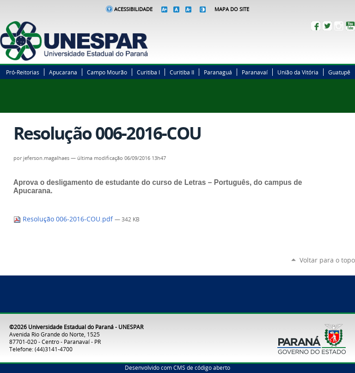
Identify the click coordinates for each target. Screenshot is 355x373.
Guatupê (339, 72)
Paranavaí (255, 72)
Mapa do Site (231, 9)
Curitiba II (182, 72)
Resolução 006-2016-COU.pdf (64, 219)
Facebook (315, 26)
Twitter (327, 26)
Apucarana (63, 72)
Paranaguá (218, 72)
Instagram (338, 26)
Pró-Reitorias (22, 72)
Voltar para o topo (327, 260)
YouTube (350, 26)
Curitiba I (148, 72)
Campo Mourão (107, 72)
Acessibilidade (133, 9)
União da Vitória (297, 72)
